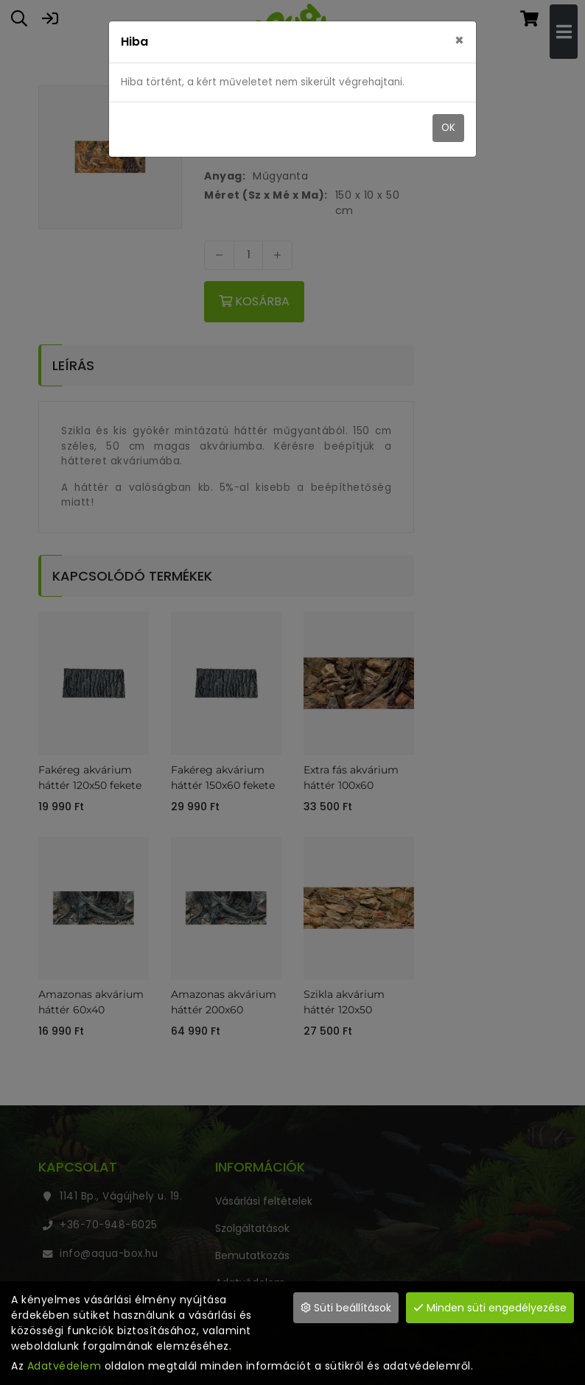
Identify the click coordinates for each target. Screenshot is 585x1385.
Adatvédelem (64, 1366)
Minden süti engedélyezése (490, 1307)
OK (448, 128)
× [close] (459, 40)
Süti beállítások (346, 1307)
